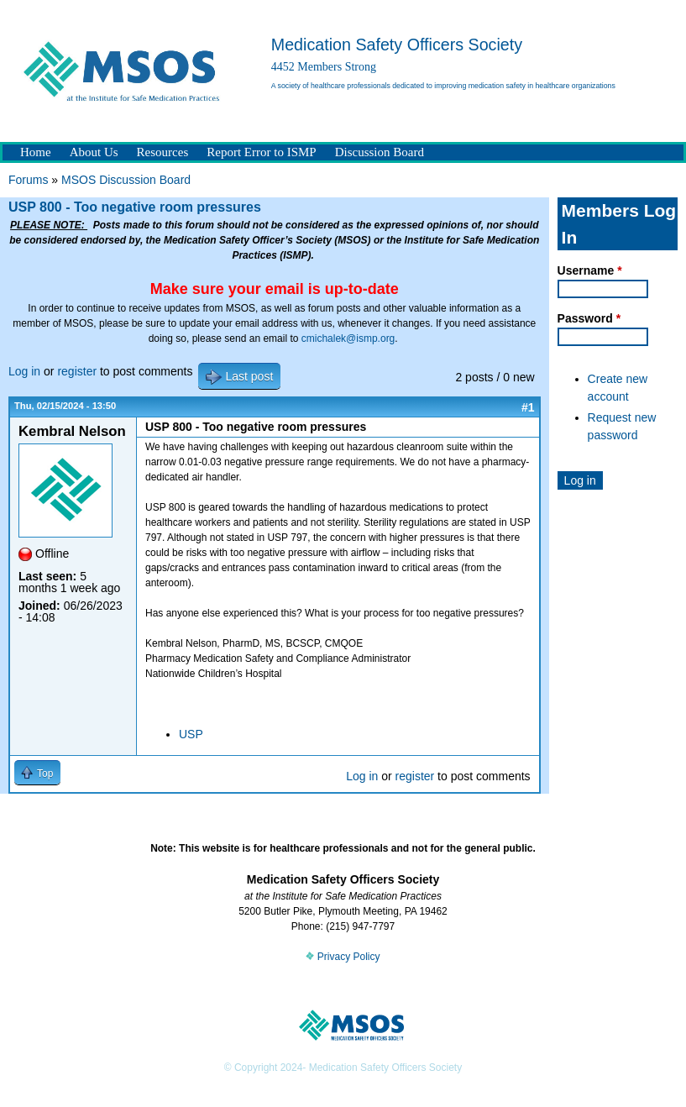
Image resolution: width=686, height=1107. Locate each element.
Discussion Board (379, 152)
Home (35, 152)
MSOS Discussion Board (126, 179)
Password (589, 318)
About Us (94, 152)
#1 (528, 407)
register (77, 371)
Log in (24, 371)
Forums (28, 179)
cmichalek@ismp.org (348, 338)
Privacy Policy (343, 957)
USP (191, 734)
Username (590, 270)
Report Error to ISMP (261, 152)
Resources (163, 152)
